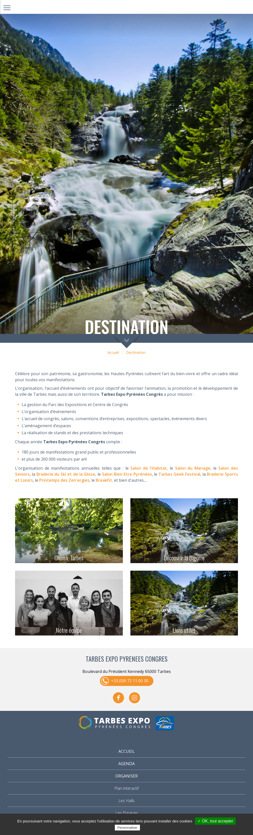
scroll (126, 341)
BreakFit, (104, 480)
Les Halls (126, 800)
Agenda (126, 763)
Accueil (113, 352)
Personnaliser (127, 827)
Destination (135, 352)
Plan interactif (126, 788)
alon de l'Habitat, (150, 468)
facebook (118, 698)
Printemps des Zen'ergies (63, 480)
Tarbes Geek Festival (179, 474)
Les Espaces (126, 813)
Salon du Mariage (192, 468)
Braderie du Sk (50, 474)
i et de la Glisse (80, 474)
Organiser (126, 776)
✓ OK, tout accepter (215, 821)
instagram (134, 698)
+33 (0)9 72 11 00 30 (129, 680)
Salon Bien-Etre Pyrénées (127, 474)
